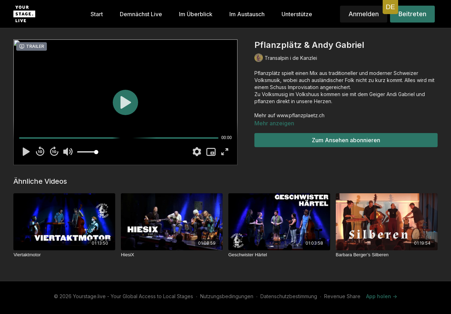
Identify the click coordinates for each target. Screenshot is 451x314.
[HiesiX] (172, 254)
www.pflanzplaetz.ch (301, 115)
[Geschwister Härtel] (279, 254)
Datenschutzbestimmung (288, 296)
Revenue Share (342, 296)
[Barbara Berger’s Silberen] (387, 254)
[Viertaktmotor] (64, 254)
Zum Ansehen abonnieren (346, 140)
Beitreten (412, 14)
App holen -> (381, 296)
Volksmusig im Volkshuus (290, 94)
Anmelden (363, 14)
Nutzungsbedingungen (226, 296)
